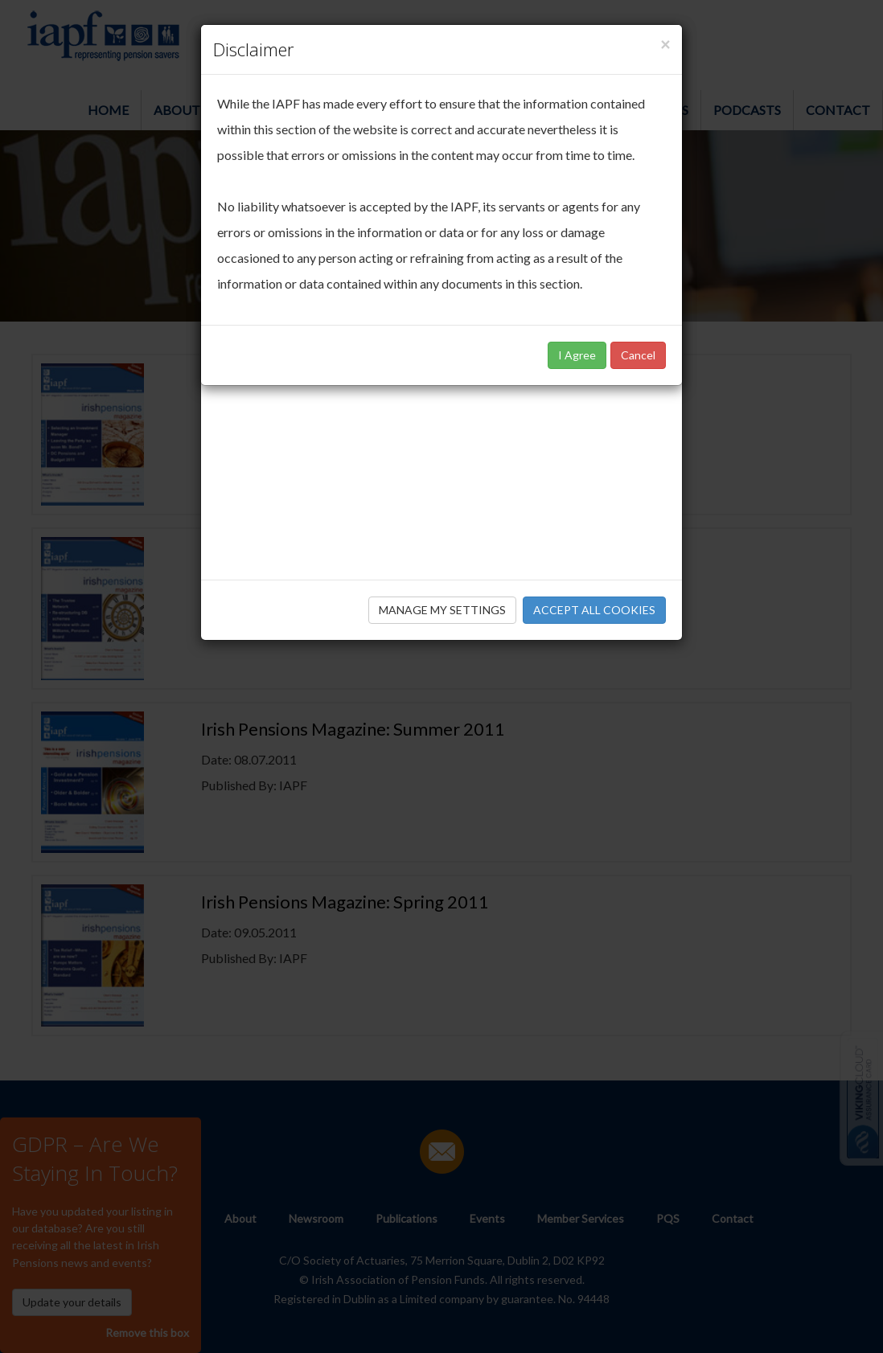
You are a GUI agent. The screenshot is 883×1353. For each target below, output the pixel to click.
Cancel (638, 355)
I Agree (577, 355)
